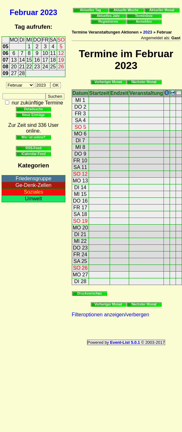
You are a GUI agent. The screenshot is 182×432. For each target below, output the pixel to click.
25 (53, 66)
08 (5, 66)
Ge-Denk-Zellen (34, 185)
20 (14, 66)
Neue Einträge (33, 115)
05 (5, 46)
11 (53, 53)
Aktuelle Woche (125, 10)
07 (5, 60)
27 (14, 73)
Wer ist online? (33, 137)
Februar (24, 12)
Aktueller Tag (90, 10)
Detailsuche (33, 109)
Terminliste (144, 16)
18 (53, 60)
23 (37, 66)
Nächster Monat (144, 82)
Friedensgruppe (33, 178)
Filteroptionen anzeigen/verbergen (110, 314)
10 (45, 53)
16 (37, 60)
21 (22, 66)
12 (61, 53)
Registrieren (108, 21)
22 (29, 66)
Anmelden (144, 21)
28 (22, 73)
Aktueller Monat (161, 10)
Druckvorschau (89, 293)
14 (22, 60)
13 (14, 60)
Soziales (33, 192)
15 (29, 60)
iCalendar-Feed (33, 154)
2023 (48, 12)
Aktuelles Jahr (108, 16)
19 (61, 60)
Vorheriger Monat (108, 82)
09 (5, 73)
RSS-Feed (33, 148)
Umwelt (33, 198)
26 (61, 66)
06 (5, 53)
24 (45, 66)
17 (45, 60)
